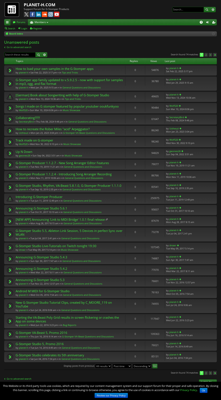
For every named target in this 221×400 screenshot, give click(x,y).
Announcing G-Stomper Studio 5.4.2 (41, 269)
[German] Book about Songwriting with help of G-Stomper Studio (62, 95)
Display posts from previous (87, 365)
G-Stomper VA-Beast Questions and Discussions (89, 132)
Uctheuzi (23, 132)
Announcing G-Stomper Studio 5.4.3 (41, 257)
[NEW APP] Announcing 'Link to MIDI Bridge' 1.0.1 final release (60, 220)
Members (40, 22)
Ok (203, 390)
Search (207, 9)
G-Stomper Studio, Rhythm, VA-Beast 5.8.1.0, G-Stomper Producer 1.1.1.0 (68, 186)
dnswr (22, 249)
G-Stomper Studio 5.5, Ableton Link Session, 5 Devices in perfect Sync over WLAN (69, 233)
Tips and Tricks (70, 72)
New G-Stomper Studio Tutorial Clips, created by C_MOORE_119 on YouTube (64, 304)
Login (24, 28)
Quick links (8, 22)
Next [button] (215, 55)
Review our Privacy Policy (111, 395)
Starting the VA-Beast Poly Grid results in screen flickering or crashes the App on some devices (67, 319)
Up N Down (24, 152)
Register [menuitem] (214, 22)
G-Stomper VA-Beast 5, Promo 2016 (41, 333)
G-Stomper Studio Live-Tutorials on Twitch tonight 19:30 (56, 246)
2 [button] (206, 54)
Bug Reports (69, 325)
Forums (21, 22)
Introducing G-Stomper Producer (39, 197)
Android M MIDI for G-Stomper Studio (43, 291)
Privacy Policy (188, 390)
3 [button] (210, 54)
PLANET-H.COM (39, 4)
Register (37, 28)
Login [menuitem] (208, 22)
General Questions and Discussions (81, 87)
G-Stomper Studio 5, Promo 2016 (40, 344)
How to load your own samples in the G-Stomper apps (55, 69)
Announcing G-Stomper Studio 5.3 (40, 280)
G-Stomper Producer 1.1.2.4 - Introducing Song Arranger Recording (64, 174)
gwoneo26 (24, 155)
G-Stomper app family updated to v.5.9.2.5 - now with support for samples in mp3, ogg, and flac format (69, 82)
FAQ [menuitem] (202, 22)
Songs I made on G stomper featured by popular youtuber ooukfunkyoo (67, 106)
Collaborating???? (28, 118)
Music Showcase (71, 110)
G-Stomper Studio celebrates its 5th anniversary (50, 355)
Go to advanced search (19, 47)
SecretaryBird (26, 121)
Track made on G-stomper (34, 140)
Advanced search (213, 9)
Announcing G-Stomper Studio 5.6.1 (41, 208)
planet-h (23, 72)
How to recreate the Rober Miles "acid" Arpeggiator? (53, 129)
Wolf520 (23, 110)
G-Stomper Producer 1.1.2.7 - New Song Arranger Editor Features (62, 163)
